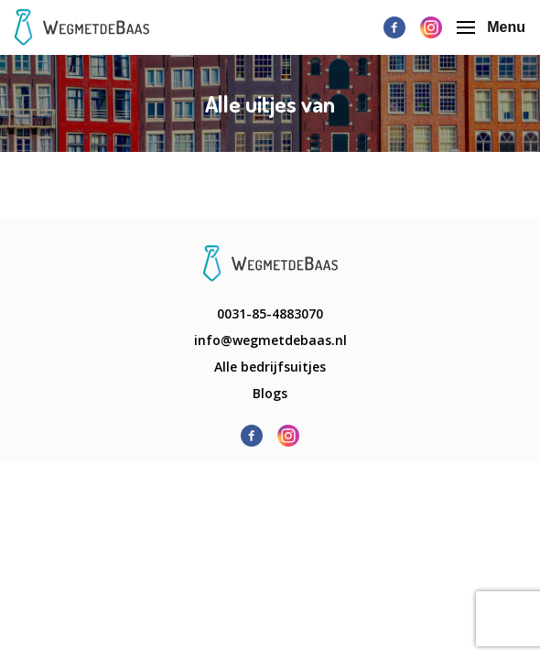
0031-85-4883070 (270, 313)
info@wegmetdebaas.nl (270, 340)
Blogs (270, 393)
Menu (491, 27)
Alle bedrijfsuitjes (270, 366)
